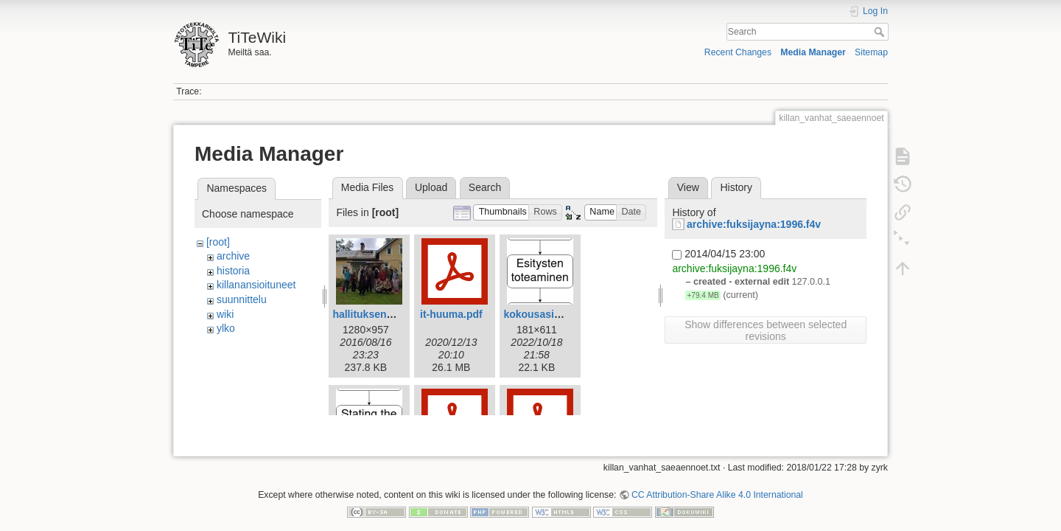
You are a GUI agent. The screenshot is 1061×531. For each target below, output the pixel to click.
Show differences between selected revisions (765, 330)
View (688, 187)
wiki (225, 314)
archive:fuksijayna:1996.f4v (754, 224)
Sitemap (871, 52)
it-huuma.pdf (451, 314)
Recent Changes (737, 52)
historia (233, 271)
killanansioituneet (256, 285)
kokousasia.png (542, 314)
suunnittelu (242, 299)
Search (881, 32)
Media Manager (813, 52)
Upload (431, 187)
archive (233, 256)
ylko (226, 328)
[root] (218, 242)
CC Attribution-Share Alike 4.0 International (717, 482)
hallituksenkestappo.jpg (390, 314)
